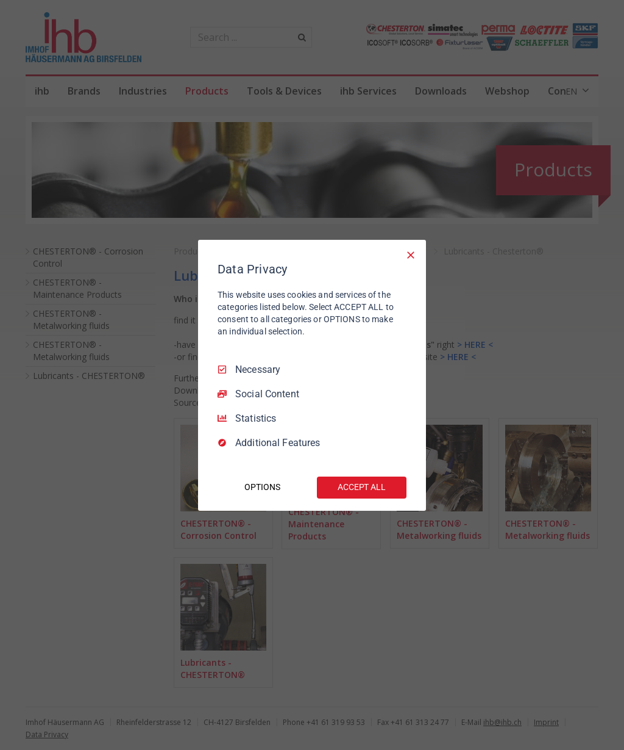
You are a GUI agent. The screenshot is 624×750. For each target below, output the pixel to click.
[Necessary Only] (410, 254)
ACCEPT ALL (362, 487)
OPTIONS (262, 487)
